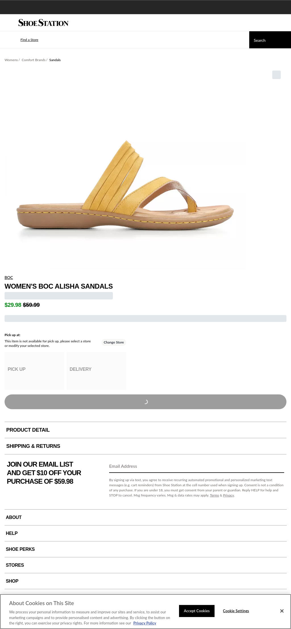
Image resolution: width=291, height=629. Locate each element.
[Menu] (8, 22)
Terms (214, 495)
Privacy (228, 495)
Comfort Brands (33, 60)
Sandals (55, 60)
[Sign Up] (278, 466)
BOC (9, 277)
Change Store (114, 342)
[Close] (282, 611)
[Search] (270, 39)
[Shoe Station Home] (43, 22)
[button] (21, 39)
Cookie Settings (236, 611)
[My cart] (283, 22)
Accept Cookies (197, 611)
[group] (34, 371)
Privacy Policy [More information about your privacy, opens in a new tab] (144, 623)
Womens (11, 60)
